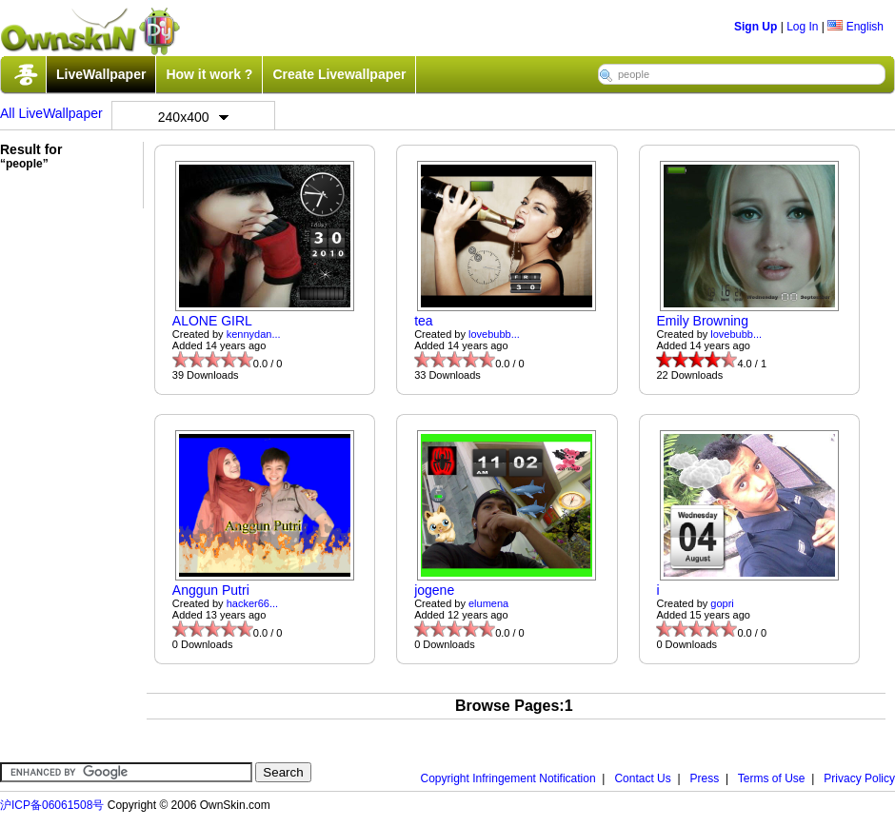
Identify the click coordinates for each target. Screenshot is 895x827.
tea (423, 320)
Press (705, 778)
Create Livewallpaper (339, 74)
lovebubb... (494, 334)
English (855, 26)
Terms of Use (772, 778)
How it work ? (209, 74)
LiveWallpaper (101, 74)
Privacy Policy (859, 778)
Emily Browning (701, 320)
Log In (802, 26)
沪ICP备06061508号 (52, 805)
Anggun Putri (210, 590)
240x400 (193, 117)
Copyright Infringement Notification (508, 778)
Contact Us (642, 778)
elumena (488, 603)
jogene (434, 590)
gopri (721, 603)
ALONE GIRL (212, 320)
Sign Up (755, 26)
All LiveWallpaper (51, 113)
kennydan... (254, 334)
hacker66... (252, 603)
